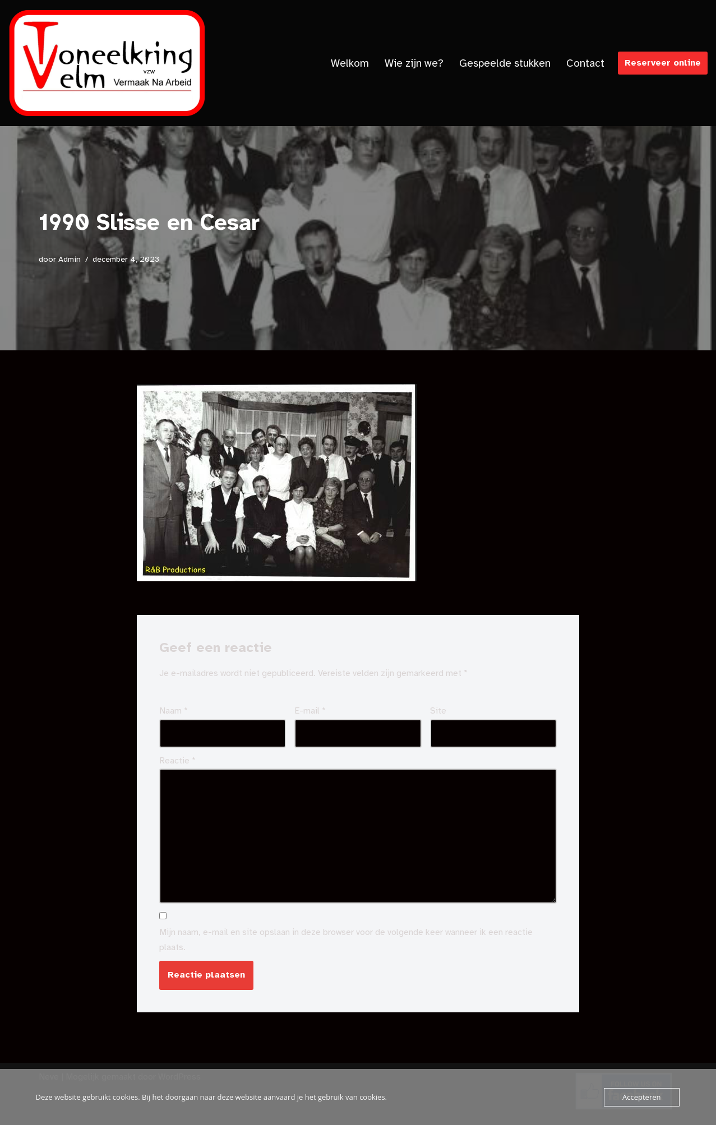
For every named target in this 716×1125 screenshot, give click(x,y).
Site (438, 710)
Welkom (350, 63)
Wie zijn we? (414, 63)
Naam (173, 710)
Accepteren (641, 1097)
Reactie (177, 760)
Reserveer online (663, 62)
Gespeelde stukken (505, 63)
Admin (69, 259)
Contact (585, 63)
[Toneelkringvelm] (106, 63)
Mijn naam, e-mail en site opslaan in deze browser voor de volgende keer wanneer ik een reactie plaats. (346, 940)
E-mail (310, 710)
